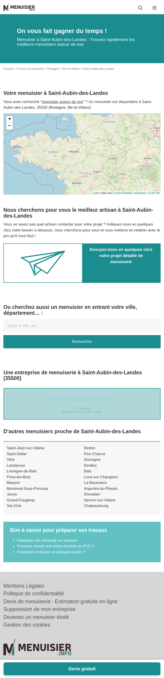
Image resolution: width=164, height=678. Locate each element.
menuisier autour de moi (62, 102)
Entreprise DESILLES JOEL (82, 399)
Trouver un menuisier (30, 68)
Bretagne (53, 68)
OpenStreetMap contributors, (131, 193)
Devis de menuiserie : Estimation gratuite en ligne (60, 601)
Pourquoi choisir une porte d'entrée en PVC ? (55, 546)
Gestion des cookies (26, 625)
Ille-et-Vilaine (71, 68)
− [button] (9, 126)
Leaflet (96, 193)
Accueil (8, 68)
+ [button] (9, 119)
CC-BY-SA (153, 193)
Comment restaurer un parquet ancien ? (51, 552)
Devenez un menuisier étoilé (36, 617)
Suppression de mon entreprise (39, 609)
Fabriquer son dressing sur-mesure (47, 540)
